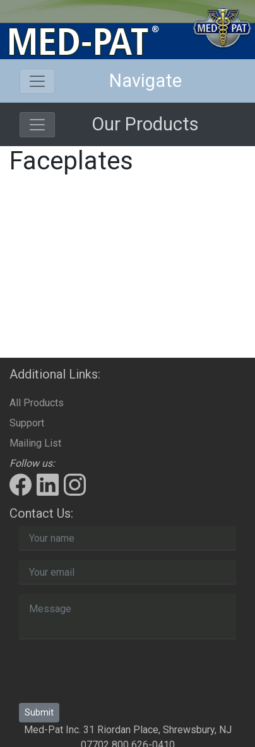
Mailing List (35, 443)
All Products (36, 403)
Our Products (145, 124)
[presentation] (115, 673)
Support (26, 423)
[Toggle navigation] (37, 81)
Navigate (145, 80)
